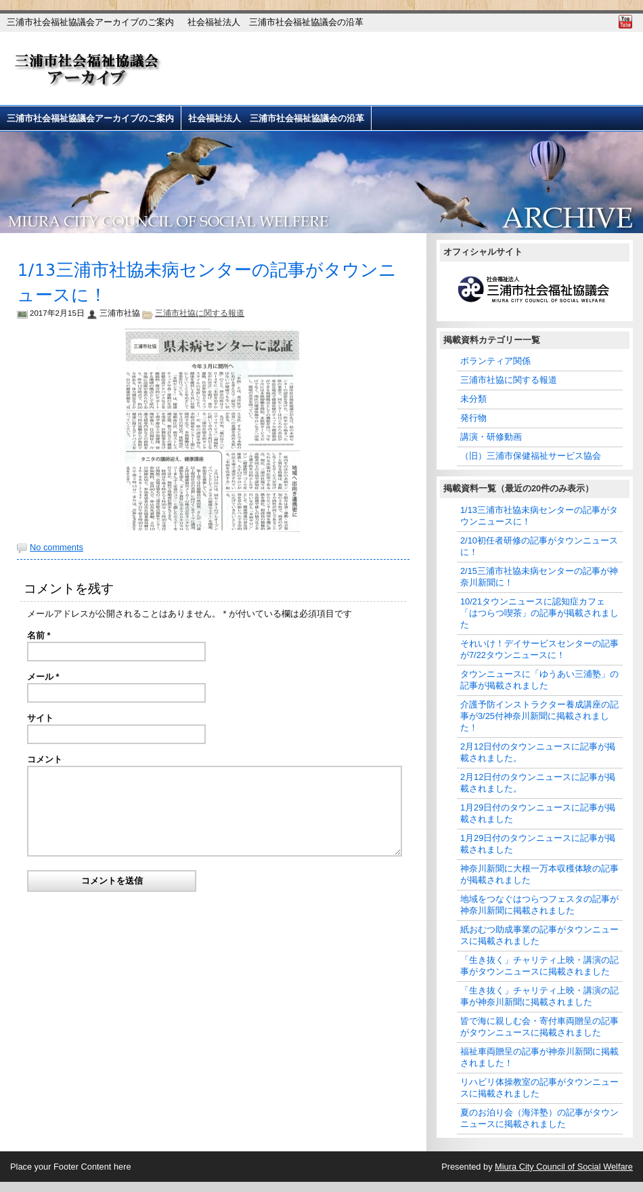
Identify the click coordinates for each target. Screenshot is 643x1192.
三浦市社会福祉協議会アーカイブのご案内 (90, 22)
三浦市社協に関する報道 (199, 313)
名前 (39, 635)
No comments (56, 547)
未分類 (473, 399)
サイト (40, 718)
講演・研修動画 (491, 437)
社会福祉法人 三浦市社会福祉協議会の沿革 (275, 22)
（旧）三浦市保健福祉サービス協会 (530, 456)
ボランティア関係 (495, 361)
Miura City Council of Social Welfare (564, 1167)
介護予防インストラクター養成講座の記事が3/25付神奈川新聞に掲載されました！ (539, 716)
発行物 (473, 418)
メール (43, 677)
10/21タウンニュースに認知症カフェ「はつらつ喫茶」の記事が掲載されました (539, 613)
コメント (44, 759)
